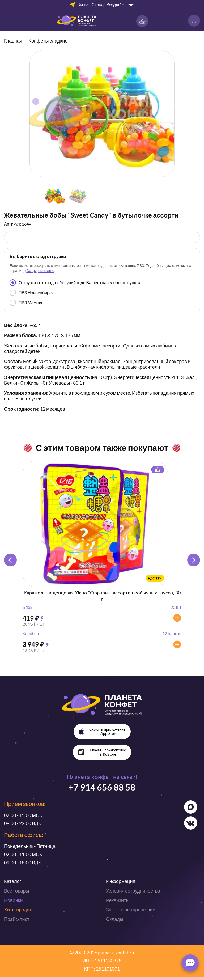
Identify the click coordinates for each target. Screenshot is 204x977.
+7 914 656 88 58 (102, 787)
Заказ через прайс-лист (131, 909)
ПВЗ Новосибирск (31, 293)
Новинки (13, 900)
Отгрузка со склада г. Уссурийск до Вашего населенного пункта (75, 282)
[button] (193, 560)
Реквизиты (117, 900)
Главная (13, 41)
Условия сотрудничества (133, 891)
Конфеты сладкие (48, 41)
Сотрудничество (40, 270)
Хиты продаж (18, 909)
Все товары (16, 891)
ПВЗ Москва (26, 303)
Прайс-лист (16, 919)
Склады (114, 919)
